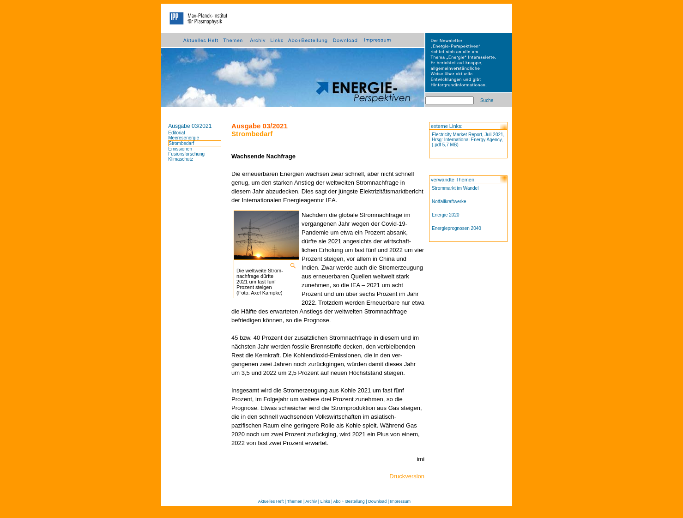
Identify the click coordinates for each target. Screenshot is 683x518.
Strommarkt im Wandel (455, 188)
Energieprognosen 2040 (456, 228)
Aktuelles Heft (271, 501)
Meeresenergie (183, 137)
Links (325, 501)
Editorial (176, 132)
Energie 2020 (445, 214)
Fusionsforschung (186, 154)
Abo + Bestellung (349, 501)
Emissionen (180, 148)
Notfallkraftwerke (449, 201)
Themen (294, 501)
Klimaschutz (180, 159)
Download (377, 501)
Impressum (400, 501)
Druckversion (406, 476)
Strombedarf (181, 143)
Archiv (311, 501)
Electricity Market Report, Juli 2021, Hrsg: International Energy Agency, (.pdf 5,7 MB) (468, 139)
